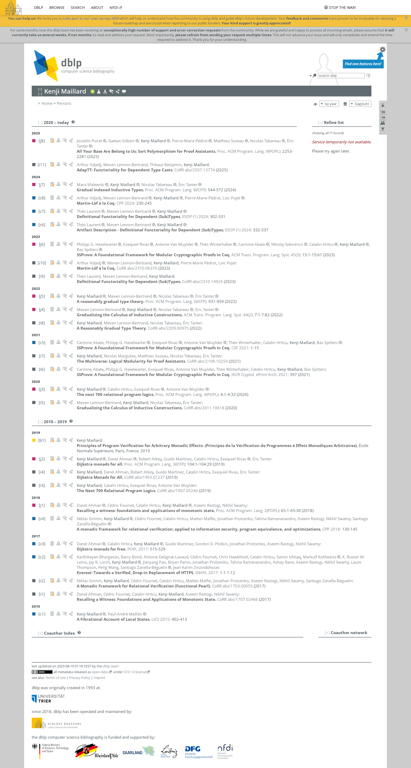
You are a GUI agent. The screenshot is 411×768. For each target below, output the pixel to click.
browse (56, 7)
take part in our (90, 18)
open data (100, 671)
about (97, 7)
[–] (320, 122)
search (78, 7)
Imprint (99, 677)
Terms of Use (56, 677)
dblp (38, 7)
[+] (327, 632)
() (248, 151)
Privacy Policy (79, 677)
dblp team (111, 666)
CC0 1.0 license (134, 671)
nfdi (114, 7)
